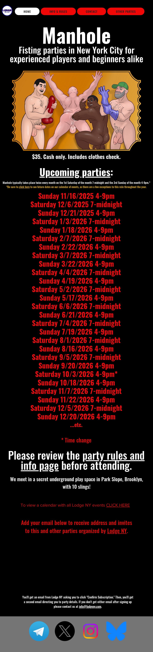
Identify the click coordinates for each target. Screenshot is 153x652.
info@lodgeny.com (90, 606)
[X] (65, 631)
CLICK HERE (118, 505)
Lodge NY (117, 531)
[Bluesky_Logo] (116, 631)
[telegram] (39, 631)
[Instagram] (91, 631)
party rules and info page (83, 460)
